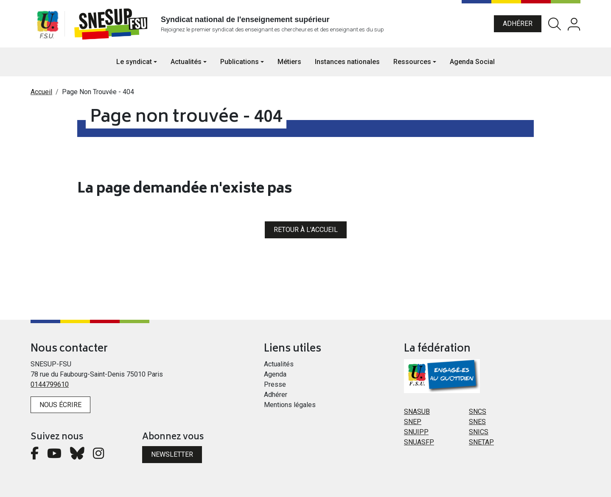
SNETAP (481, 442)
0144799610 (50, 384)
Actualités (279, 364)
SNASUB (417, 412)
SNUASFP (419, 442)
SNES (477, 422)
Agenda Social (472, 62)
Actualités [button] (186, 62)
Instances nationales (347, 62)
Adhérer (518, 24)
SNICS (478, 432)
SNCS (477, 412)
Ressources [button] (412, 62)
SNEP (412, 422)
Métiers (289, 62)
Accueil (41, 92)
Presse (275, 384)
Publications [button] (239, 62)
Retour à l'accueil (306, 230)
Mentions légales (290, 405)
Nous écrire (60, 405)
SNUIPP (416, 432)
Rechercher (554, 24)
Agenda (275, 374)
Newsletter (172, 454)
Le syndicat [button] (134, 62)
